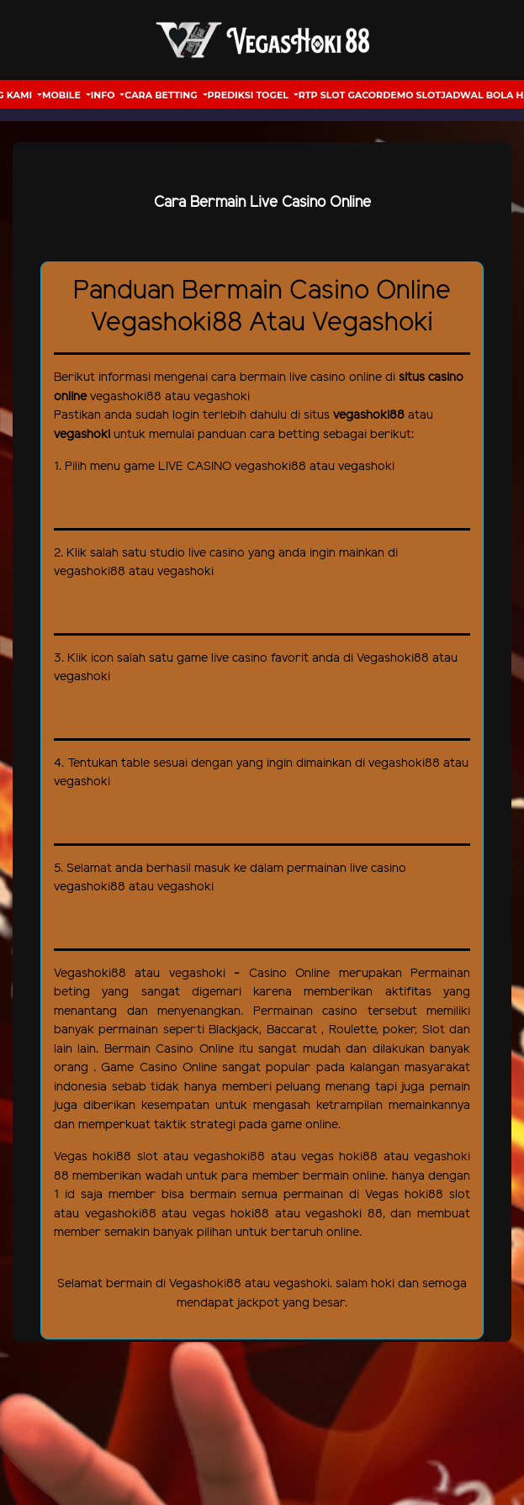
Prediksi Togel (249, 95)
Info (104, 95)
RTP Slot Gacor (341, 95)
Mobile (62, 95)
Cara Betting (161, 95)
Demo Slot (412, 95)
